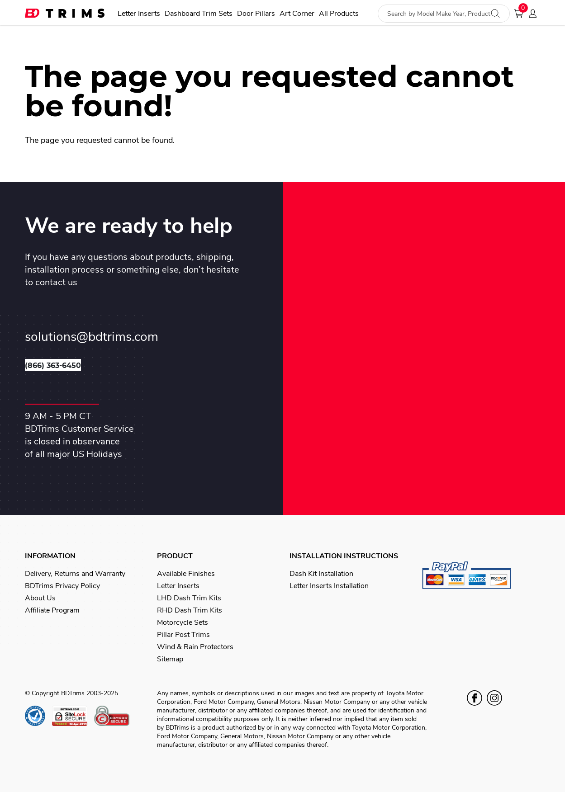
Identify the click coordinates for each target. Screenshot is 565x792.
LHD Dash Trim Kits (189, 598)
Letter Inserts (139, 14)
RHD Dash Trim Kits (189, 610)
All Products (339, 14)
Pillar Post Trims (183, 635)
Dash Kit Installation (321, 574)
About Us (40, 598)
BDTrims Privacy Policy (62, 586)
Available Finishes (186, 574)
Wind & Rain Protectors (195, 647)
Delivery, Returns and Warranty (75, 574)
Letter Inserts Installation (329, 586)
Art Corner (297, 14)
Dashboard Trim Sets (199, 14)
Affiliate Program (52, 610)
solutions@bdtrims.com (91, 337)
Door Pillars (256, 14)
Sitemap (170, 659)
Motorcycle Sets (182, 622)
